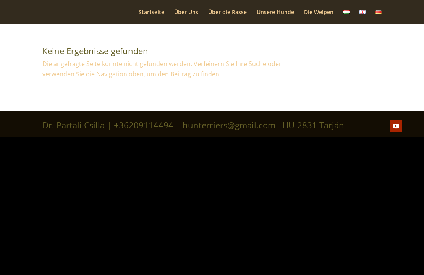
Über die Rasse (227, 13)
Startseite (151, 13)
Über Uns (186, 13)
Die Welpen (318, 13)
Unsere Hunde (275, 13)
